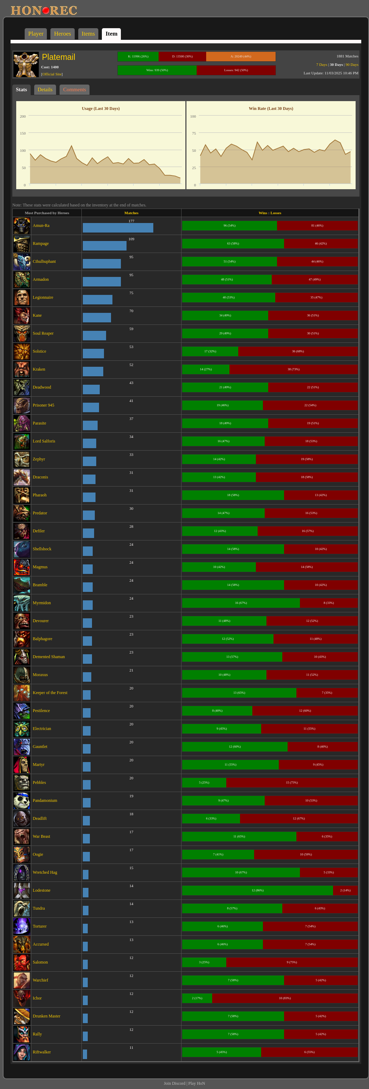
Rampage (41, 243)
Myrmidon (42, 602)
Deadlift (40, 818)
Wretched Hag (45, 872)
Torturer (40, 926)
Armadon (41, 279)
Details (45, 89)
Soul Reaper (43, 333)
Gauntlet (40, 746)
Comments (74, 89)
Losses (275, 213)
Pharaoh (40, 495)
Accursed (41, 944)
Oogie (38, 854)
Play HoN (196, 1083)
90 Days (352, 64)
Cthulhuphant (44, 261)
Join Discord (174, 1083)
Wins (263, 213)
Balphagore (42, 638)
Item (111, 33)
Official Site (51, 74)
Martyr (38, 764)
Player (35, 33)
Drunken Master (46, 1016)
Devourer (41, 620)
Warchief (40, 980)
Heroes (62, 33)
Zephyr (39, 459)
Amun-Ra (41, 225)
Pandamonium (45, 800)
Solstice (39, 351)
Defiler (39, 530)
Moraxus (40, 674)
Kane (37, 315)
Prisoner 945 (43, 405)
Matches (131, 213)
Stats (21, 89)
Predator (40, 513)
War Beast (41, 836)
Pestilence (41, 710)
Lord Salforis (44, 441)
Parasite (39, 423)
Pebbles (39, 782)
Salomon (40, 962)
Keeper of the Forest (50, 692)
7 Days (321, 64)
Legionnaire (43, 297)
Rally (37, 1034)
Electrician (42, 728)
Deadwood (42, 387)
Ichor (37, 998)
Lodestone (41, 890)
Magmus (40, 566)
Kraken (39, 369)
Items (88, 33)
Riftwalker (42, 1052)
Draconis (40, 477)
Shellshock (42, 548)
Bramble (40, 584)
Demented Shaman (49, 656)
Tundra (39, 908)
